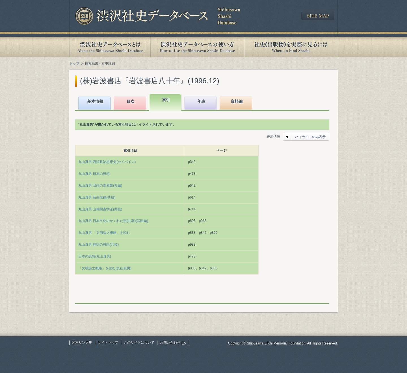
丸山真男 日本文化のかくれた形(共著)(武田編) (113, 221)
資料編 (237, 101)
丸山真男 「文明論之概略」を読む (104, 233)
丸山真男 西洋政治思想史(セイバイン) (107, 162)
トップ (74, 64)
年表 (201, 101)
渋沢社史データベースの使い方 (197, 47)
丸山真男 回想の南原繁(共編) (100, 185)
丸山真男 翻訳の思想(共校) (98, 245)
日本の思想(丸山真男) (94, 256)
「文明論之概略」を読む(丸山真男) (104, 268)
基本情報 (95, 101)
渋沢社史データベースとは (109, 47)
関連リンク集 (82, 342)
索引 (166, 99)
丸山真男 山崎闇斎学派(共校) (100, 209)
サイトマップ (108, 342)
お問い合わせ (170, 342)
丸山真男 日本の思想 (94, 174)
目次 (131, 101)
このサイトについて (139, 342)
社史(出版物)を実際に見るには (291, 47)
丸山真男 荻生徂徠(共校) (96, 197)
